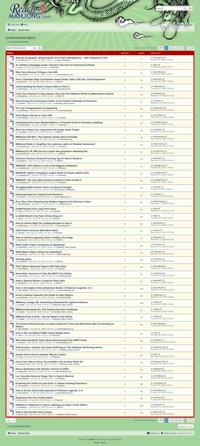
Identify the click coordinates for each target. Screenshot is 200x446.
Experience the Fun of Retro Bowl (34, 397)
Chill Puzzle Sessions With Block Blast (37, 230)
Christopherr (23, 386)
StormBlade (23, 74)
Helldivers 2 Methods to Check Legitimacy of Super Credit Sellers (51, 405)
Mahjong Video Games (65, 103)
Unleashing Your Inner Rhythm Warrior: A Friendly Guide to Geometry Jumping (59, 122)
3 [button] (174, 48)
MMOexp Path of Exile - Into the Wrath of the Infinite (44, 316)
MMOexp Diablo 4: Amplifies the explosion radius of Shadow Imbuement (55, 144)
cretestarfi (22, 132)
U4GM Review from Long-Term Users (36, 208)
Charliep (21, 103)
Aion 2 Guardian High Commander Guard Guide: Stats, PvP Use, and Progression (60, 79)
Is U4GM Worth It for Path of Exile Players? (39, 216)
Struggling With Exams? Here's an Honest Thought (44, 187)
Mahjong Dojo (66, 204)
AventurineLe (24, 139)
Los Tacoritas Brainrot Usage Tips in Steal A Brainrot (45, 376)
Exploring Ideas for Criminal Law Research (39, 194)
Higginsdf (22, 371)
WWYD (59, 82)
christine (21, 190)
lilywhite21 (22, 82)
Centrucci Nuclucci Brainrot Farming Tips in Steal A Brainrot (49, 158)
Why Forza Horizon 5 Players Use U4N (36, 72)
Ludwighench (24, 168)
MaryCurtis (23, 414)
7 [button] (188, 48)
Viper (20, 67)
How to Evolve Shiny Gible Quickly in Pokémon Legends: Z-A (49, 390)
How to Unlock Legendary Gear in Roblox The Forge (44, 237)
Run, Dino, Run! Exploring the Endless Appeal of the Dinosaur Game (53, 201)
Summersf (22, 400)
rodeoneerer (23, 110)
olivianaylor (23, 276)
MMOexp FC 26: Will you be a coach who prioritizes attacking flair (52, 151)
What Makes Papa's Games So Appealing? (39, 252)
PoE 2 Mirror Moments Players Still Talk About (41, 266)
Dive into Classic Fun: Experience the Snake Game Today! (47, 129)
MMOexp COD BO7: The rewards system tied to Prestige (46, 137)
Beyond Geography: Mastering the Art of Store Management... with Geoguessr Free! (62, 57)
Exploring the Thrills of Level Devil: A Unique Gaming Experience (51, 383)
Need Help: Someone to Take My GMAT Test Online (44, 273)
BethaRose (23, 96)
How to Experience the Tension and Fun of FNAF (42, 369)
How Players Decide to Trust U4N (34, 115)
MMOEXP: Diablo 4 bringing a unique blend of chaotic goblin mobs (52, 173)
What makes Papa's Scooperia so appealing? (40, 244)
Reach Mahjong (63, 60)
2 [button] (170, 48)
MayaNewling (24, 204)
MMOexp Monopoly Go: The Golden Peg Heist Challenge (47, 309)
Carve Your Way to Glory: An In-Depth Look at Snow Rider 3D (49, 361)
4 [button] (178, 48)
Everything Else (63, 89)
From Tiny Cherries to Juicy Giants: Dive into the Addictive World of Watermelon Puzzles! (65, 93)
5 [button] (182, 48)
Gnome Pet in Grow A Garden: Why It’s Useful (41, 354)
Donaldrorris (23, 60)
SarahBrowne (24, 125)
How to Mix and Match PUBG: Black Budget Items (43, 333)
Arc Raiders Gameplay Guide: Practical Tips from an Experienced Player (55, 65)
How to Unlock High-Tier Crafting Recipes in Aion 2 (44, 223)
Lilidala (21, 305)
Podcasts (55, 67)
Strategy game (24, 259)
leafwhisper (23, 89)
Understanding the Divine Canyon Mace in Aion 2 (42, 86)
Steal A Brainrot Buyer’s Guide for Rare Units (40, 280)
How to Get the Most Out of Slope (34, 412)
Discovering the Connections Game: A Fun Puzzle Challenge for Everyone (56, 101)
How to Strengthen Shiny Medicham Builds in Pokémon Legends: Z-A (54, 288)
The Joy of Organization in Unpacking (36, 108)
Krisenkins (22, 247)
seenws (21, 233)
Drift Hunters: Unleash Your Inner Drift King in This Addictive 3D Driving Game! (59, 347)
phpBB (91, 439)
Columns (63, 146)
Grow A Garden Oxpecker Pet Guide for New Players (44, 295)
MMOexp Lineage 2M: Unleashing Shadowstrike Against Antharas (52, 302)
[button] (160, 48)
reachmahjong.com (64, 74)
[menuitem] (24, 25)
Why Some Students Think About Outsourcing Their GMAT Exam (51, 340)
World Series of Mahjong (63, 190)
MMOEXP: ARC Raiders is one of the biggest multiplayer (46, 165)
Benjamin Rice (24, 350)
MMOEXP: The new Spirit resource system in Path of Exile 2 (48, 180)
